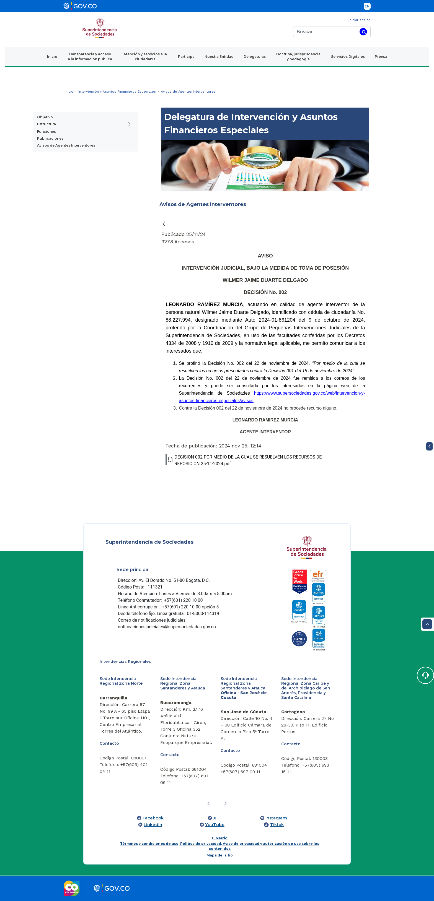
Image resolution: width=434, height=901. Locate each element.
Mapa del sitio (219, 855)
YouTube (214, 824)
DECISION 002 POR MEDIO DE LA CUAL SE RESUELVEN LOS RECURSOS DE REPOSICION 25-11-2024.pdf (244, 460)
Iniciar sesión (360, 20)
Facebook (153, 818)
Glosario (220, 838)
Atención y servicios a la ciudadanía (145, 56)
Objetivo (45, 117)
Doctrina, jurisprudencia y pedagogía (298, 56)
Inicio (52, 56)
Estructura (46, 124)
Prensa (381, 56)
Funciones (46, 131)
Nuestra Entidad (219, 56)
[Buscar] (325, 32)
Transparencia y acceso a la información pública (90, 56)
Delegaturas (255, 56)
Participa (186, 56)
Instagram (276, 818)
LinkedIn (153, 824)
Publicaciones (50, 138)
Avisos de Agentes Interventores (66, 145)
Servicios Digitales (348, 56)
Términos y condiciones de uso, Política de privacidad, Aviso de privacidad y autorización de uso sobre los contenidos (219, 846)
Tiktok (277, 824)
